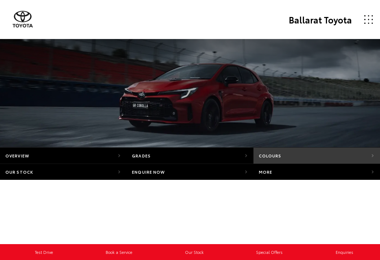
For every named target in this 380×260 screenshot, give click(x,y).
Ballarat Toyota (320, 19)
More (265, 172)
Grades (141, 156)
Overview (17, 156)
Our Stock (19, 172)
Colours (270, 156)
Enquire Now (148, 172)
